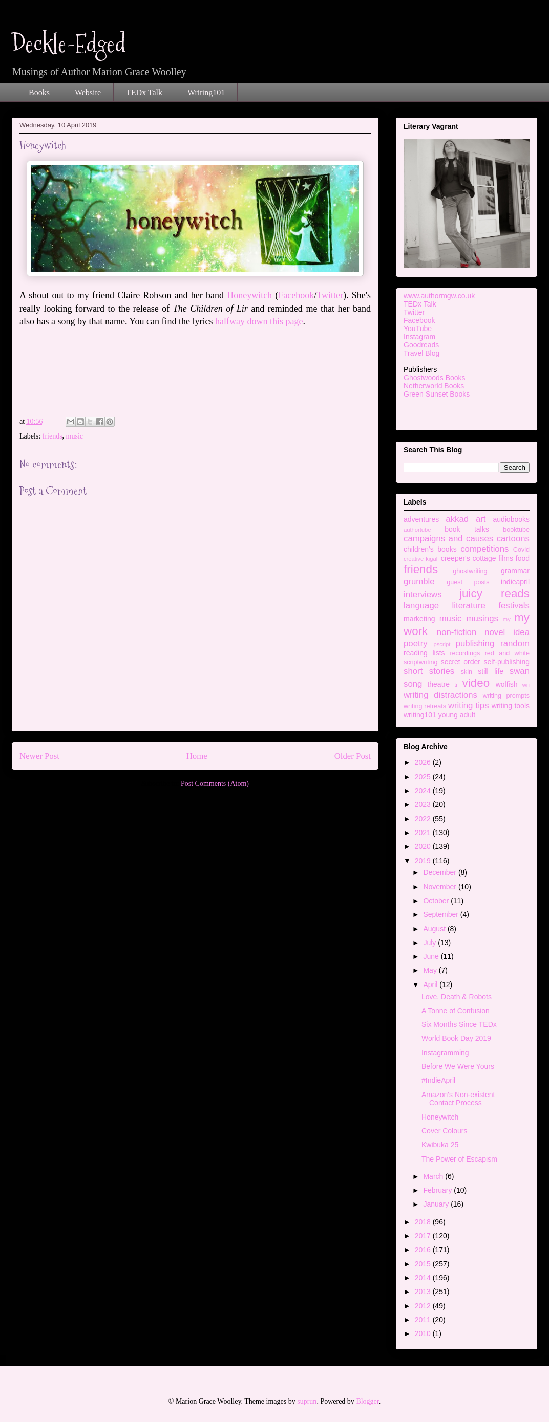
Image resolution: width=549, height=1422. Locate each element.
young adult (456, 715)
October (437, 900)
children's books (430, 549)
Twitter (329, 295)
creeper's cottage (468, 558)
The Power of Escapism (459, 1159)
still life (490, 671)
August (435, 929)
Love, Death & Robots (456, 997)
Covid (521, 549)
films (505, 558)
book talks (467, 529)
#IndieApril (438, 1080)
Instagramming (445, 1052)
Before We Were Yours (457, 1066)
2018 (424, 1222)
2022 (424, 819)
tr (456, 685)
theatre (438, 684)
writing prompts (506, 695)
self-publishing (507, 662)
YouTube (418, 328)
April (431, 984)
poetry (416, 643)
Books (39, 92)
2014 (424, 1278)
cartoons (513, 538)
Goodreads (421, 345)
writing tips (468, 705)
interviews (423, 594)
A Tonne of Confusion (455, 1011)
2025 (424, 777)
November (440, 887)
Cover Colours (444, 1131)
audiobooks (511, 519)
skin (466, 671)
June (431, 956)
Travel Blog (421, 353)
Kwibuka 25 (439, 1145)
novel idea (507, 632)
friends (52, 436)
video (476, 682)
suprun (306, 1401)
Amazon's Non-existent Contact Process (458, 1098)
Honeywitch (251, 295)
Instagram (419, 337)
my (507, 619)
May (430, 970)
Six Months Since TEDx (459, 1024)
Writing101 (206, 92)
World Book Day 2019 (456, 1038)
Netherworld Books (434, 386)
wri (526, 685)
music (74, 436)
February (438, 1190)
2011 (424, 1320)
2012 (424, 1306)
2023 (424, 804)
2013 (424, 1291)
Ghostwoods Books (435, 378)
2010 (424, 1333)
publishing (475, 643)
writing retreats (425, 706)
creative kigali (421, 559)
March (434, 1176)
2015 (424, 1264)
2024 (424, 790)
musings (482, 618)
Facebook (296, 295)
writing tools (511, 706)
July (430, 942)
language (421, 605)
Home (196, 756)
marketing (419, 619)
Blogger (367, 1401)
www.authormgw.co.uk (439, 296)
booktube (516, 529)
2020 (424, 846)
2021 (424, 832)
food (523, 558)
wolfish (507, 684)
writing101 (420, 715)
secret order (460, 662)
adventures (421, 519)
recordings (465, 653)
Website (88, 92)
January (437, 1204)
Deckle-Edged (68, 44)
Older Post (352, 756)
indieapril (515, 582)
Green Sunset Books (437, 394)
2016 (424, 1249)
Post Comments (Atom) (215, 783)
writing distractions (440, 695)
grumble (419, 581)
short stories (429, 671)
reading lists (424, 653)
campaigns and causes (448, 538)
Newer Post (39, 756)
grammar (515, 570)
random (515, 643)
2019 (424, 861)
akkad (457, 519)
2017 (424, 1236)
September (441, 914)
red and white (507, 653)
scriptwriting (420, 662)
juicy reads (494, 593)
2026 (424, 762)
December (440, 872)
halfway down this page (259, 321)
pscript (441, 644)
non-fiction (456, 632)
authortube (417, 530)
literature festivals (491, 605)
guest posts (468, 582)
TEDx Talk (144, 92)
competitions (484, 549)
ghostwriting (470, 571)
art (481, 519)
